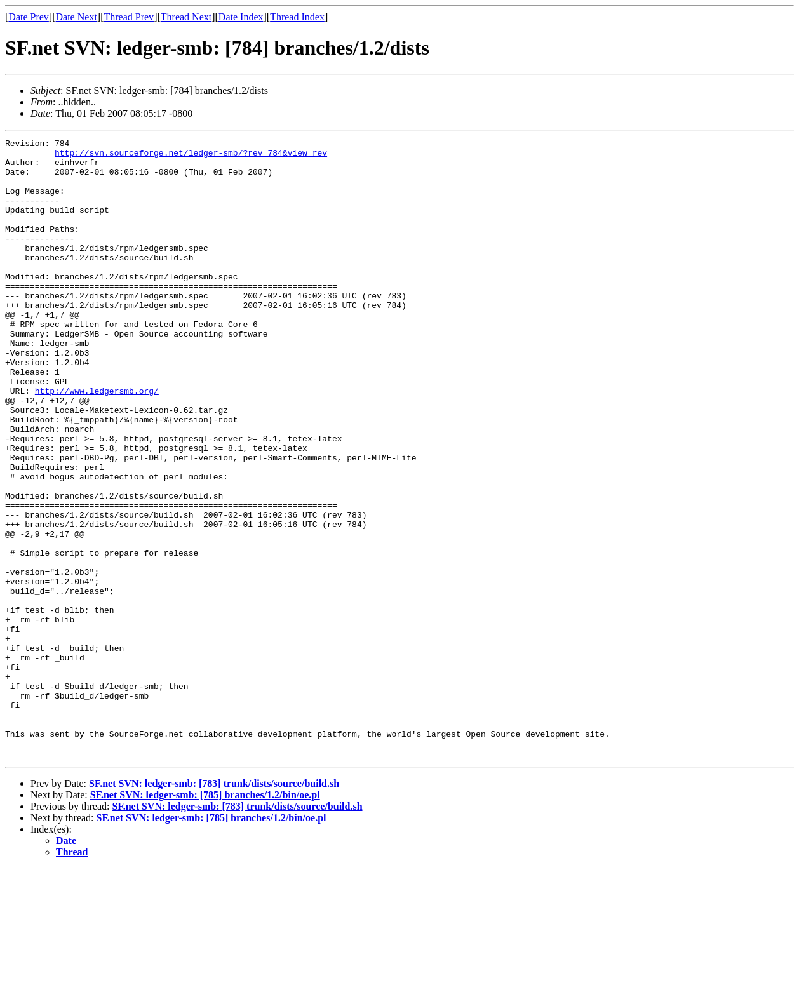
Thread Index (297, 16)
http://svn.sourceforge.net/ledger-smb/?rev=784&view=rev (191, 156)
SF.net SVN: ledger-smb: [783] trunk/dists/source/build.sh (214, 907)
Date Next (76, 16)
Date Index (241, 16)
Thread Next (186, 16)
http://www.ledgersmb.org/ (97, 442)
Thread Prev (129, 16)
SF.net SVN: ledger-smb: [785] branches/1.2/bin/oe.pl (205, 918)
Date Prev (28, 16)
